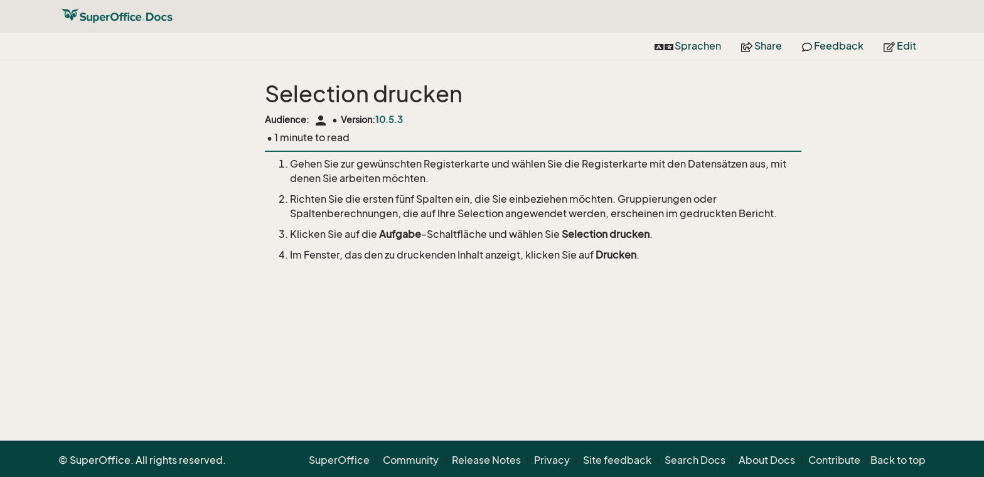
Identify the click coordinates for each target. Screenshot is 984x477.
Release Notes (486, 460)
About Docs (767, 460)
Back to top (898, 460)
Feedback (833, 46)
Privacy (552, 460)
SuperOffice (339, 460)
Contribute (834, 460)
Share (761, 46)
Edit (900, 46)
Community (411, 460)
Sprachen (688, 46)
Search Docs (695, 460)
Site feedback (617, 460)
